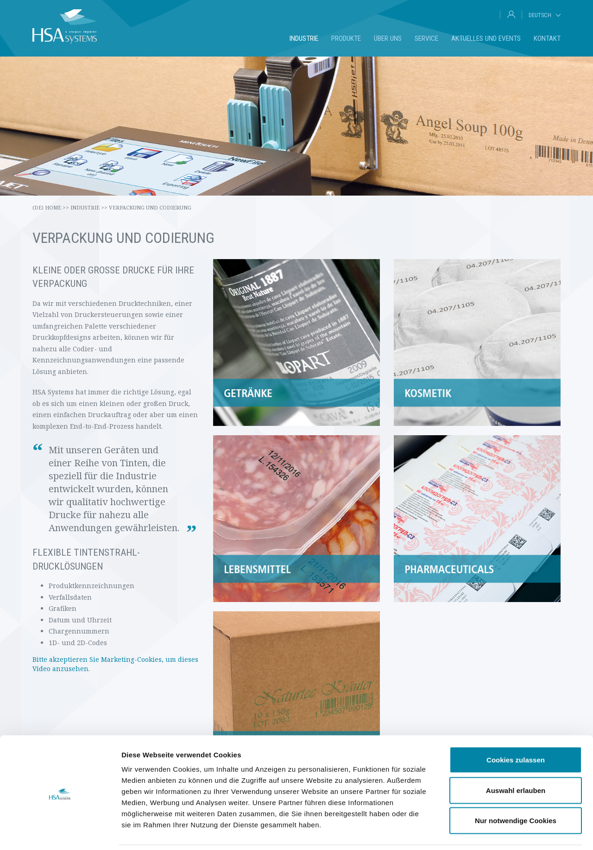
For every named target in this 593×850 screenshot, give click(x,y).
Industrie (304, 38)
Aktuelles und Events (486, 38)
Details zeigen (492, 832)
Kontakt (547, 38)
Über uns (388, 38)
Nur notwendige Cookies (515, 789)
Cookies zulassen (515, 728)
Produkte (346, 38)
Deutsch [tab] (540, 15)
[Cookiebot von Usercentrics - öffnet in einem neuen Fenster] (60, 832)
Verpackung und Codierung (150, 207)
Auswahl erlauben (515, 759)
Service (426, 38)
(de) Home (50, 207)
